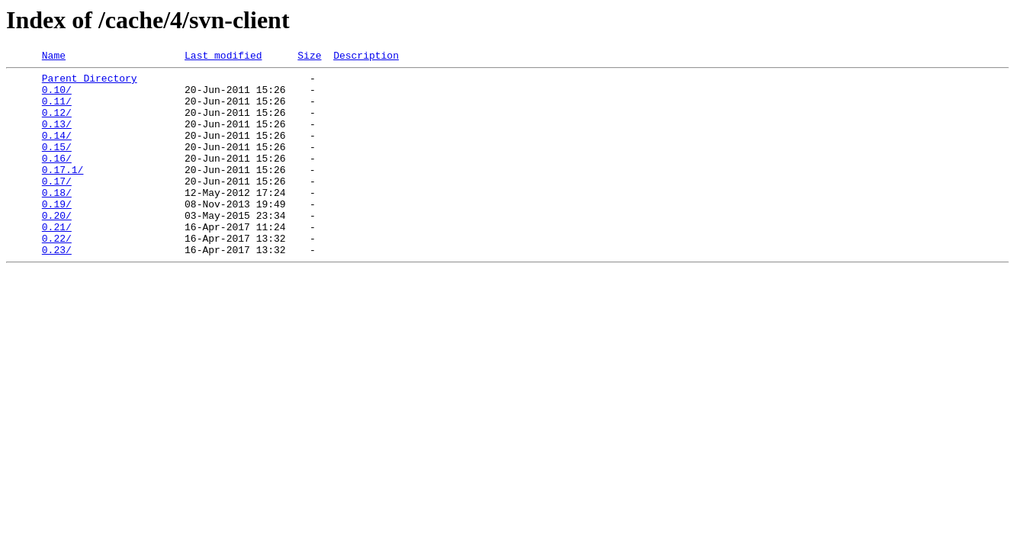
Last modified (223, 57)
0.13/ (57, 137)
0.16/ (57, 178)
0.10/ (57, 96)
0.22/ (57, 274)
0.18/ (57, 219)
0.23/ (57, 288)
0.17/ (57, 206)
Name (54, 57)
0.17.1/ (63, 192)
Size (309, 57)
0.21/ (57, 261)
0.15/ (57, 165)
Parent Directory (89, 82)
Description (366, 57)
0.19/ (57, 233)
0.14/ (57, 151)
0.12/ (57, 123)
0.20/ (57, 247)
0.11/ (57, 110)
